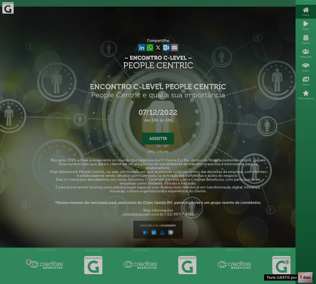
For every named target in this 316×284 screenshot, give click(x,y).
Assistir (158, 138)
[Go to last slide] (29, 262)
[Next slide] (287, 262)
